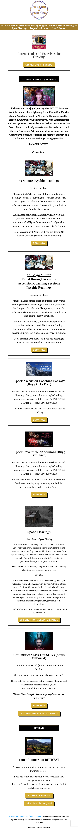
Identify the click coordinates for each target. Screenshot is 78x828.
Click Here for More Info (39, 795)
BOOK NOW (39, 243)
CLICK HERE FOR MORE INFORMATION (39, 619)
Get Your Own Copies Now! (39, 64)
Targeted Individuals (39, 28)
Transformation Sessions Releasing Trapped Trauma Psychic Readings (38, 25)
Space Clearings (19, 28)
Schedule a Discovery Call (39, 803)
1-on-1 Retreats (59, 28)
